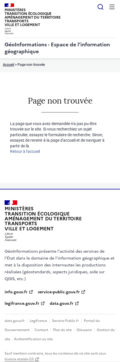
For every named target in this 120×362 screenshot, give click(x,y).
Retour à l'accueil (25, 151)
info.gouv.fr (16, 292)
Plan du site (62, 330)
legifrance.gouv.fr (22, 303)
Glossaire (84, 330)
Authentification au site (33, 339)
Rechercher (100, 7)
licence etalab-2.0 (19, 359)
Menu (112, 7)
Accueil (8, 65)
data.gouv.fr (61, 303)
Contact (41, 330)
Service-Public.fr (65, 320)
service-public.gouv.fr (59, 292)
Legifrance (38, 320)
